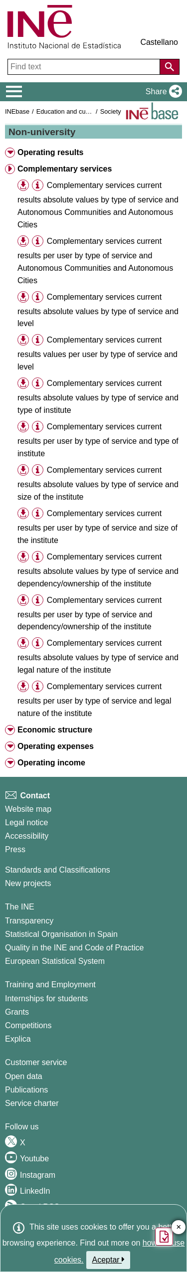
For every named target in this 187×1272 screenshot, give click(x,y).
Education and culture (67, 111)
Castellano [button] (159, 42)
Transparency (29, 920)
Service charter (32, 1103)
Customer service (36, 1062)
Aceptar (108, 1259)
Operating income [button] (51, 762)
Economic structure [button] (54, 730)
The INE (19, 907)
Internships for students (46, 998)
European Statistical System (55, 961)
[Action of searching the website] (170, 67)
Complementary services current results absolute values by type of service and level (98, 310)
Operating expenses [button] (55, 746)
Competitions (28, 1025)
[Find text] (84, 67)
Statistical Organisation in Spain (61, 934)
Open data (23, 1076)
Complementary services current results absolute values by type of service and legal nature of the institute (98, 656)
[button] (162, 92)
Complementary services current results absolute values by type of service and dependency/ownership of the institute (98, 570)
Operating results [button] (50, 152)
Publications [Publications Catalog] (26, 1090)
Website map (28, 809)
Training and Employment (50, 984)
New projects (28, 883)
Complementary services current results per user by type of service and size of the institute (97, 527)
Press (15, 849)
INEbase (17, 111)
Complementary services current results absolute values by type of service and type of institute (98, 396)
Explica (18, 1039)
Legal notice (26, 822)
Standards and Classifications (57, 870)
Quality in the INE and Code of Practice (74, 947)
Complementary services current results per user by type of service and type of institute (98, 440)
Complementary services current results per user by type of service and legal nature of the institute (94, 700)
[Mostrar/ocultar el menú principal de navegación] (14, 92)
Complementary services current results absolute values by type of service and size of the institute (98, 483)
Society (110, 111)
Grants (17, 1012)
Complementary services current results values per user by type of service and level (97, 353)
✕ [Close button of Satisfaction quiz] (179, 1227)
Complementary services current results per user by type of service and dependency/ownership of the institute (89, 613)
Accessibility (26, 836)
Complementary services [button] (64, 169)
